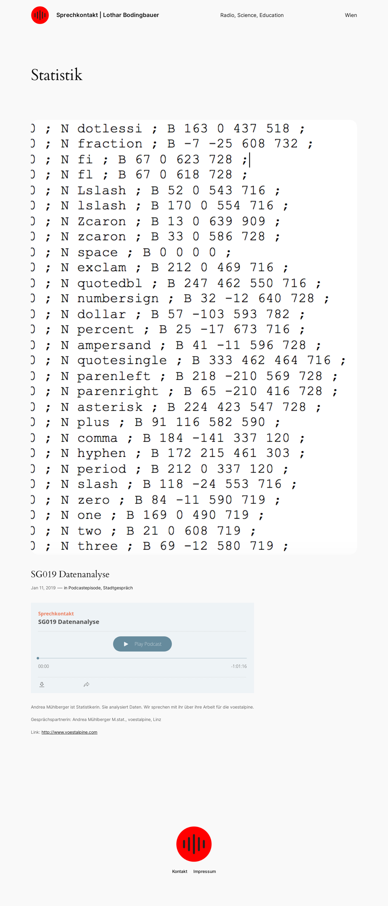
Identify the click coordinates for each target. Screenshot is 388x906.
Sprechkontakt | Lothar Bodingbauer (107, 15)
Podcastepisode (85, 587)
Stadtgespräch (118, 587)
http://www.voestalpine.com (69, 732)
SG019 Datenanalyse (70, 574)
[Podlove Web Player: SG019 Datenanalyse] (142, 648)
